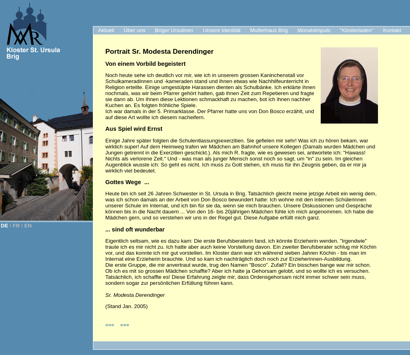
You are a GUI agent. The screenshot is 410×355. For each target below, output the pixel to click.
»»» (124, 325)
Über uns (134, 30)
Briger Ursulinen (174, 30)
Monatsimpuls (313, 30)
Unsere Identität (222, 30)
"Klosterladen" (357, 30)
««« (110, 325)
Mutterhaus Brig (269, 30)
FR (16, 226)
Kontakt (392, 30)
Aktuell (106, 30)
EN (28, 226)
